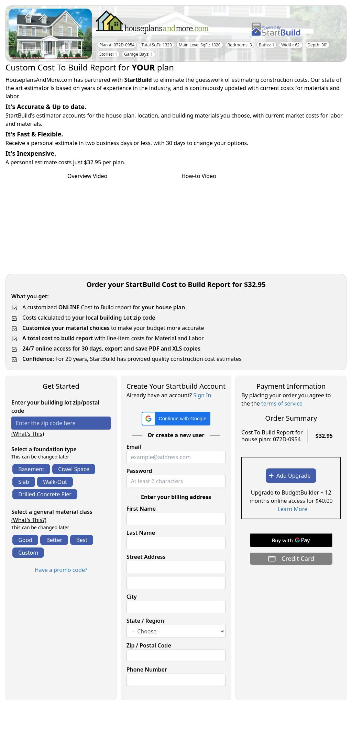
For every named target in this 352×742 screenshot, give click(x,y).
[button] (176, 418)
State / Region (145, 620)
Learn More (292, 509)
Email (133, 447)
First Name (141, 508)
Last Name (140, 532)
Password (139, 471)
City (131, 596)
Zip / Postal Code (148, 645)
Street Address (146, 557)
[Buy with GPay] (291, 540)
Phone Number (146, 669)
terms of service (281, 403)
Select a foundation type (44, 449)
